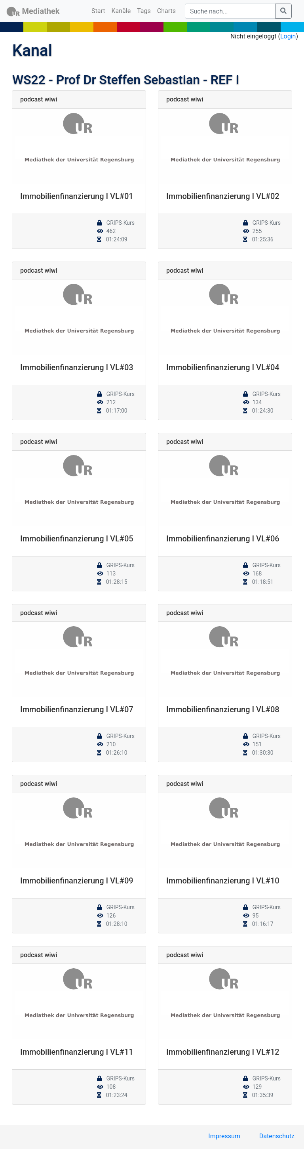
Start (99, 10)
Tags (144, 11)
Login (288, 36)
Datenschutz (276, 1136)
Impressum (224, 1136)
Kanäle (121, 11)
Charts (166, 11)
